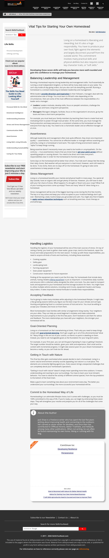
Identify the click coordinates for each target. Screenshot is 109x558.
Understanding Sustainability (17, 148)
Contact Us (84, 3)
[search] (11, 35)
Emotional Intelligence (15, 113)
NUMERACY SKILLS (91, 8)
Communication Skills (15, 130)
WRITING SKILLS (83, 8)
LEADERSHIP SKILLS (56, 8)
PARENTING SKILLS (100, 8)
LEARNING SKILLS (65, 8)
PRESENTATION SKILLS (75, 8)
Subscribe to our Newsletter (42, 517)
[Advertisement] (46, 52)
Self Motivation (100, 32)
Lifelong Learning (13, 54)
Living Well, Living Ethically (17, 142)
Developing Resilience (67, 449)
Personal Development (14, 51)
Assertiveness (12, 136)
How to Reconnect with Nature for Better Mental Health (67, 491)
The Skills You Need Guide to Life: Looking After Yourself (15, 95)
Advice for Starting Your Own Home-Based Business (67, 494)
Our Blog (75, 3)
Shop (69, 3)
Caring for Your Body (14, 154)
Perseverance (67, 453)
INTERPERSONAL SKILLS (46, 8)
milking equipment (56, 280)
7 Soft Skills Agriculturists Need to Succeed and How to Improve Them (67, 497)
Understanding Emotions (16, 119)
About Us (74, 517)
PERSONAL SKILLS (36, 8)
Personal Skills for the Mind (17, 107)
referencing (84, 549)
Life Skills (12, 14)
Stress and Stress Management (18, 125)
